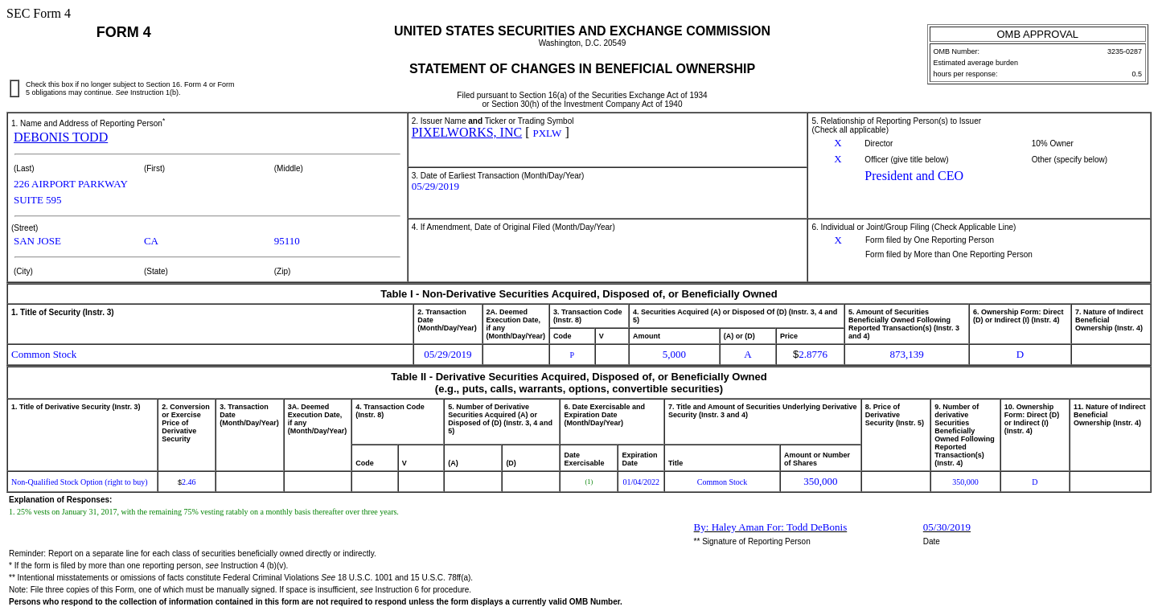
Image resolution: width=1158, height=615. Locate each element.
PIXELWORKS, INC (467, 132)
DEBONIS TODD (61, 137)
